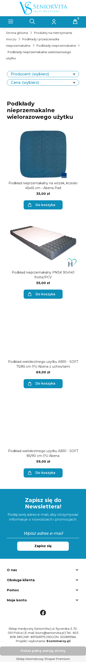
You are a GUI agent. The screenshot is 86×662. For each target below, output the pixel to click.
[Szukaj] (32, 21)
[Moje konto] (53, 21)
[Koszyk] (75, 21)
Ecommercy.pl (58, 641)
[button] (11, 21)
